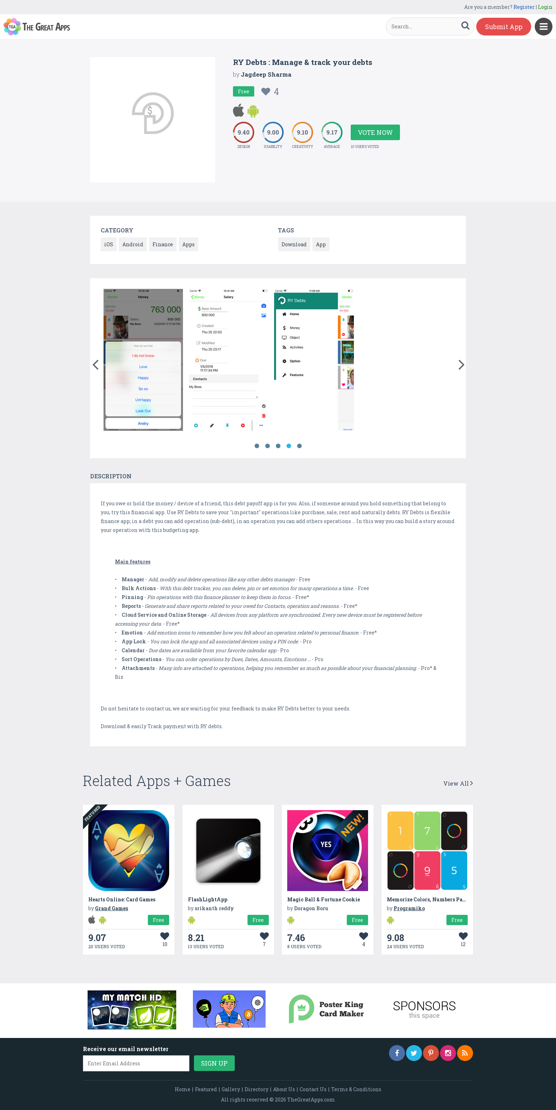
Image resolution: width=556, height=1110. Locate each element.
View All (458, 783)
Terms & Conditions (356, 1089)
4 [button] (288, 446)
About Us (284, 1089)
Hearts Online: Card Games (121, 899)
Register (524, 7)
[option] (143, 361)
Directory (256, 1089)
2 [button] (267, 446)
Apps (188, 244)
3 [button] (278, 446)
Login (545, 7)
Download (294, 244)
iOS (108, 244)
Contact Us (313, 1089)
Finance (162, 244)
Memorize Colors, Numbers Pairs (428, 899)
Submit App (503, 26)
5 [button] (299, 446)
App (321, 244)
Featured (206, 1089)
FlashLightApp (207, 899)
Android (132, 244)
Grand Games (111, 908)
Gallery (231, 1089)
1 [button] (256, 446)
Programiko (409, 908)
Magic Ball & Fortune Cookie (323, 899)
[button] (95, 363)
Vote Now (375, 132)
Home (182, 1089)
